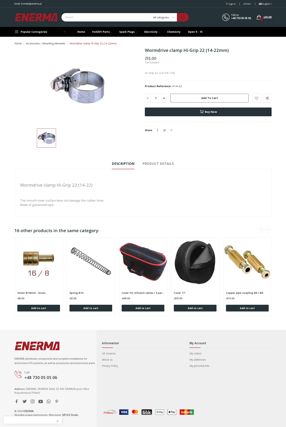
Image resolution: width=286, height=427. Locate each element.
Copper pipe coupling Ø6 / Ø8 (244, 293)
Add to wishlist (256, 98)
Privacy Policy (110, 366)
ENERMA (29, 411)
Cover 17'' (180, 293)
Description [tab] (123, 163)
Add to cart (209, 98)
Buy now (208, 112)
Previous (261, 230)
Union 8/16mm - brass (31, 293)
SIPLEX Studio (70, 415)
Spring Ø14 (76, 293)
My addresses (198, 359)
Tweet (164, 130)
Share (157, 130)
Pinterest (171, 130)
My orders (196, 353)
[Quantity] (155, 98)
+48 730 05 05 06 (241, 18)
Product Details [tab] (158, 163)
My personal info (199, 366)
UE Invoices (109, 353)
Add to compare (267, 98)
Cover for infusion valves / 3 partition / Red (143, 293)
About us (107, 359)
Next (268, 230)
